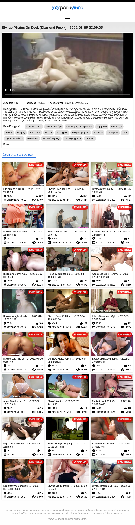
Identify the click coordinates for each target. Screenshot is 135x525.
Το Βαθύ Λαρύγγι (51, 138)
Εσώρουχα (116, 126)
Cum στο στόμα (54, 126)
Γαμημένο (102, 126)
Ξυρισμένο (112, 132)
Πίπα (125, 132)
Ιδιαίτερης (35, 132)
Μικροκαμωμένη (80, 132)
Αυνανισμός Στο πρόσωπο (79, 126)
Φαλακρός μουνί (73, 138)
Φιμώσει (90, 138)
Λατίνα (48, 132)
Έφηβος (21, 132)
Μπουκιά (98, 132)
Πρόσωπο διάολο (14, 138)
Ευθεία (8, 132)
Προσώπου (32, 138)
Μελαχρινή (62, 132)
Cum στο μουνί (33, 126)
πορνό (51, 519)
